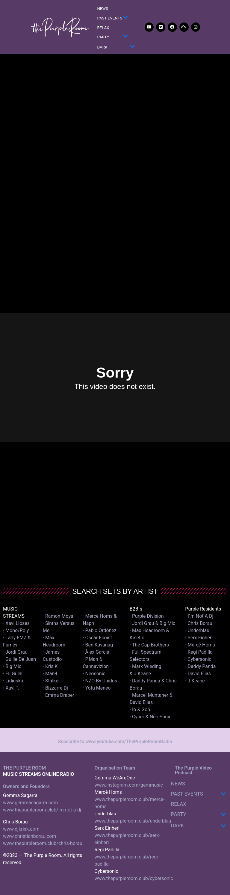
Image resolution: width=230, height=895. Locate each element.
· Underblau (197, 630)
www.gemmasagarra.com (30, 802)
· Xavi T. (11, 688)
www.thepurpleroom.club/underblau (133, 821)
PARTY (112, 37)
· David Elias (198, 673)
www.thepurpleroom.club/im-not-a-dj (42, 810)
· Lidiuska (13, 681)
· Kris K (50, 666)
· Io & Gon (140, 709)
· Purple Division (147, 616)
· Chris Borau (198, 623)
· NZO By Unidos (100, 681)
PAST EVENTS (112, 18)
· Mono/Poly (16, 630)
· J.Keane (195, 681)
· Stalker (51, 681)
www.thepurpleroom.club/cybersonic (134, 878)
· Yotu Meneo (97, 688)
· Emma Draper (58, 695)
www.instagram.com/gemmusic (129, 785)
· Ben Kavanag (98, 645)
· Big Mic (12, 666)
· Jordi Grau (15, 652)
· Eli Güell (12, 673)
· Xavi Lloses (16, 623)
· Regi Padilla (198, 652)
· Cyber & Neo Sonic (151, 717)
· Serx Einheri (199, 637)
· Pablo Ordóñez (99, 630)
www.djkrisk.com (21, 829)
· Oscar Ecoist (97, 637)
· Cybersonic (198, 659)
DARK (116, 47)
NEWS (102, 8)
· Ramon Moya (58, 616)
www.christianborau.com (29, 836)
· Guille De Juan (19, 659)
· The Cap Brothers (149, 645)
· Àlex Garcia (96, 652)
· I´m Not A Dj (199, 616)
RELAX (103, 27)
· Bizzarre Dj (55, 688)
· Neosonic (94, 673)
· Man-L (51, 673)
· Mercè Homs (200, 645)
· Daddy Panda (200, 666)
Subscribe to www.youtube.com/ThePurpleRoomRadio (115, 741)
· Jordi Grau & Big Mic (152, 623)
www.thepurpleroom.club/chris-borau (42, 843)
